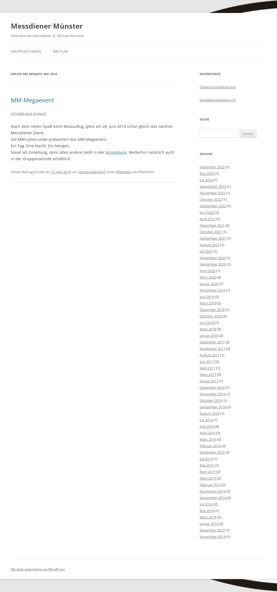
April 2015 (207, 471)
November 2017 (212, 348)
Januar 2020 (209, 283)
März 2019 (208, 303)
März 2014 (208, 517)
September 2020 (213, 264)
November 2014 (212, 491)
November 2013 (212, 536)
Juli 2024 (206, 180)
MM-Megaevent (32, 100)
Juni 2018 (207, 322)
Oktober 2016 (211, 400)
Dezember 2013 (212, 530)
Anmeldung (116, 152)
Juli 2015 (206, 458)
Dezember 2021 (212, 225)
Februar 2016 (210, 445)
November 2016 (212, 394)
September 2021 (213, 238)
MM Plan (60, 51)
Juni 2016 (207, 426)
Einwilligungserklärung (218, 100)
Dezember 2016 (212, 387)
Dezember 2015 (212, 452)
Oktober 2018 (211, 316)
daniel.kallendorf (91, 171)
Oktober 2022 (211, 199)
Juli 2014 (206, 504)
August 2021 (209, 244)
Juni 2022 (207, 212)
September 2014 (213, 497)
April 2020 (207, 270)
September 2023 (213, 186)
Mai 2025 (207, 173)
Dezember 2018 (212, 309)
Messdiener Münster (47, 26)
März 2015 (208, 478)
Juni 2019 (207, 296)
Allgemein (123, 171)
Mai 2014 (207, 510)
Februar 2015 (210, 484)
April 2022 (207, 218)
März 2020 (208, 277)
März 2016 (208, 439)
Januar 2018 (209, 335)
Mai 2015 (207, 465)
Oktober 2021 (211, 231)
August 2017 (209, 355)
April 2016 (207, 432)
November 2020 (212, 257)
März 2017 (208, 374)
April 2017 (207, 368)
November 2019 (212, 290)
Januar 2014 (209, 523)
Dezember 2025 (212, 167)
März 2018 (208, 329)
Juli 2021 (206, 251)
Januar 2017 (209, 381)
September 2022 (213, 205)
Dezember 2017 (212, 342)
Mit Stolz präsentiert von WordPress (38, 569)
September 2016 (213, 406)
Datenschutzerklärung (217, 87)
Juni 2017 (207, 361)
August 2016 (209, 413)
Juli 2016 (206, 419)
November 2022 (212, 192)
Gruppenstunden (26, 51)
